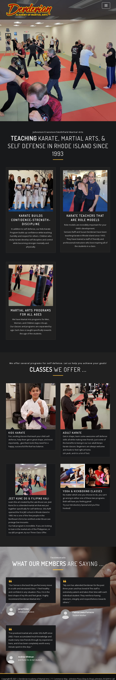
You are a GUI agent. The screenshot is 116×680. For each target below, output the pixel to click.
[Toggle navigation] (106, 5)
